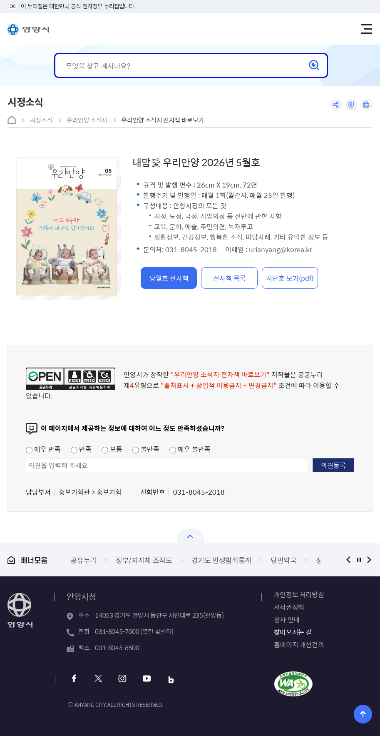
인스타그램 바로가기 (122, 679)
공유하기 (336, 105)
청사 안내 (287, 619)
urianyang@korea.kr (280, 249)
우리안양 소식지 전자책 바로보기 (162, 120)
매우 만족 (43, 449)
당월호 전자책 (169, 278)
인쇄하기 (366, 105)
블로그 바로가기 (170, 679)
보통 (112, 449)
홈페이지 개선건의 (299, 644)
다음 (369, 559)
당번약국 (284, 560)
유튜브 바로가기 (146, 679)
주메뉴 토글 (367, 29)
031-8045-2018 (191, 249)
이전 (348, 559)
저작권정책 (289, 607)
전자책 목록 (229, 278)
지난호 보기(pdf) (289, 278)
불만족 (145, 449)
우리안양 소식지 (87, 120)
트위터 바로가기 (98, 679)
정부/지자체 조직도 (144, 560)
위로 (363, 714)
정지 (359, 559)
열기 (190, 535)
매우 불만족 (190, 449)
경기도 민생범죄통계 (221, 560)
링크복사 (351, 105)
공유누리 (83, 560)
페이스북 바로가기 (74, 679)
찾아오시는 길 (293, 632)
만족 (81, 449)
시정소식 (41, 120)
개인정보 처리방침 (299, 594)
